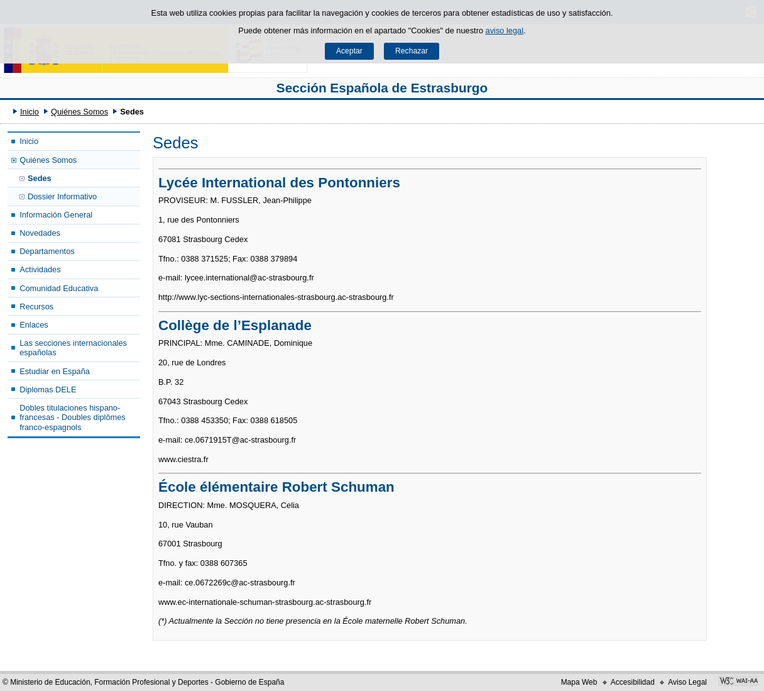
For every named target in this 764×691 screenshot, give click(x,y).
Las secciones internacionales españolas (73, 347)
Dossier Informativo (62, 196)
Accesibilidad (633, 682)
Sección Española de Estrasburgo (382, 87)
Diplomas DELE (47, 389)
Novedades (39, 233)
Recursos (36, 306)
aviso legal (504, 30)
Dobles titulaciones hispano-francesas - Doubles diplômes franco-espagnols (72, 417)
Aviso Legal (687, 682)
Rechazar (411, 51)
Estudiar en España (54, 371)
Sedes (40, 178)
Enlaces (33, 324)
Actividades (39, 269)
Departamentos (47, 251)
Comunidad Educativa (58, 288)
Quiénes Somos (79, 111)
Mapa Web (579, 682)
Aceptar (349, 51)
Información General (55, 214)
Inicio (29, 111)
